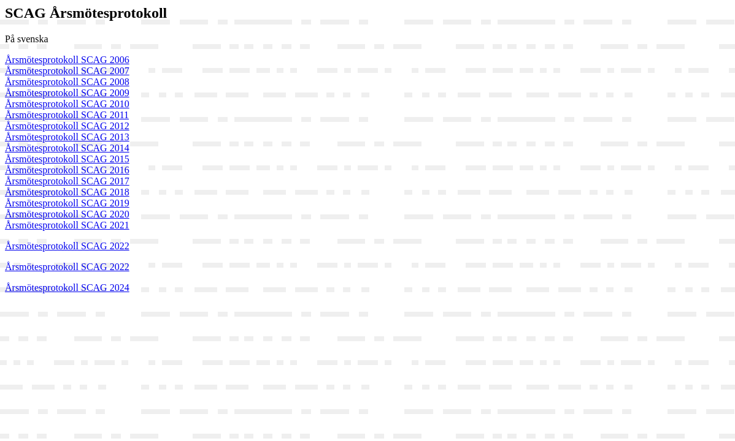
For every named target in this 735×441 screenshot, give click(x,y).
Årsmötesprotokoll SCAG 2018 (67, 192)
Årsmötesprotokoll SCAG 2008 (67, 82)
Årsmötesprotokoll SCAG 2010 (67, 104)
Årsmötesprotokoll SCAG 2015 (67, 159)
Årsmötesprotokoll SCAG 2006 (67, 60)
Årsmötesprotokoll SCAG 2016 (67, 170)
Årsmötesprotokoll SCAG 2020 (67, 214)
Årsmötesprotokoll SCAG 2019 (67, 203)
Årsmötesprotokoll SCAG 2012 (67, 126)
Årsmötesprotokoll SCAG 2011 (67, 115)
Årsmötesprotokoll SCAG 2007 (67, 71)
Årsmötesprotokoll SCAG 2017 (67, 181)
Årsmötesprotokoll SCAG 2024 (67, 287)
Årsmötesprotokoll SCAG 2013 (67, 137)
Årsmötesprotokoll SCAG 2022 (67, 246)
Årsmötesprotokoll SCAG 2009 (67, 93)
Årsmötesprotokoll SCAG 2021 (67, 225)
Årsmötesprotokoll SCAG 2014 (67, 148)
